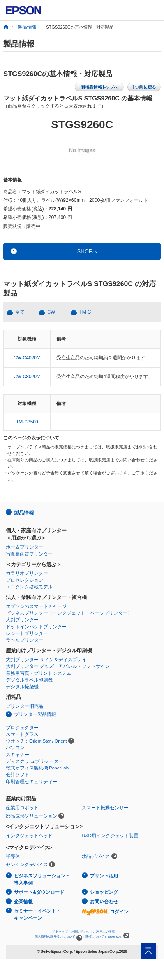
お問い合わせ (104, 901)
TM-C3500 (27, 422)
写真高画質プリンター (29, 554)
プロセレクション (24, 580)
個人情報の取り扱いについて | (59, 936)
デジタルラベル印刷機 (29, 680)
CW (51, 312)
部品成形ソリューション (31, 816)
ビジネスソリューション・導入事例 (42, 879)
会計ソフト (17, 774)
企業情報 (23, 901)
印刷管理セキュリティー (31, 781)
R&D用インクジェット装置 (110, 835)
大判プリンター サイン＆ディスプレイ (46, 659)
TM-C (85, 312)
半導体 (13, 856)
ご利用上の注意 (104, 931)
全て (20, 312)
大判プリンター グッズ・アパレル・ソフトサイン (58, 666)
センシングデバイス (27, 864)
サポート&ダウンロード (39, 892)
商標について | (95, 936)
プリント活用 (104, 876)
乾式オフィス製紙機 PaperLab (37, 768)
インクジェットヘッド (29, 835)
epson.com (115, 936)
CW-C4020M (27, 358)
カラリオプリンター (27, 573)
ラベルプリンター (24, 640)
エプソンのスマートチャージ (36, 606)
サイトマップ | (59, 931)
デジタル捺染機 (22, 686)
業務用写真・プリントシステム (38, 673)
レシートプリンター (27, 633)
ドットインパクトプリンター (36, 626)
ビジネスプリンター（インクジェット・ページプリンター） (69, 613)
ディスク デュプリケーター (34, 761)
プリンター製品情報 (35, 714)
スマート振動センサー (105, 807)
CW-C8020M (27, 376)
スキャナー (17, 754)
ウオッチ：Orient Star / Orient (36, 741)
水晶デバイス (96, 856)
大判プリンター (22, 619)
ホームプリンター (24, 547)
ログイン (105, 912)
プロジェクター (22, 727)
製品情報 (27, 27)
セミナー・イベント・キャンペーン (37, 914)
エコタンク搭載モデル (29, 587)
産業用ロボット (22, 807)
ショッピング (104, 892)
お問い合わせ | (81, 931)
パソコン (15, 747)
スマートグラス (22, 734)
